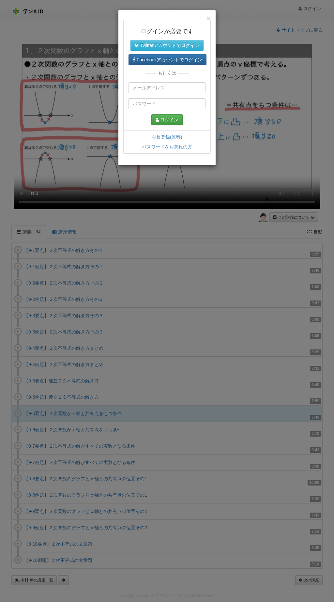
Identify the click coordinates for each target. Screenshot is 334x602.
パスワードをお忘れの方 (167, 146)
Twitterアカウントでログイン (167, 45)
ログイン (167, 119)
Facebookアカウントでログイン (167, 59)
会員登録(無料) (167, 137)
